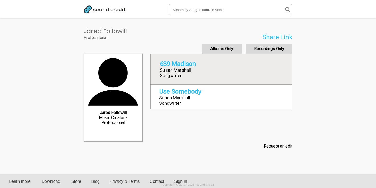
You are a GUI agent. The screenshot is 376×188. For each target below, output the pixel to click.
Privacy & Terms (125, 181)
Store (76, 181)
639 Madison (178, 64)
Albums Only (221, 48)
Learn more (20, 181)
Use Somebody (180, 91)
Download (51, 181)
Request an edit (278, 146)
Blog (95, 181)
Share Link (277, 37)
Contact (157, 181)
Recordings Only (269, 48)
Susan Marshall (175, 70)
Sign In (180, 181)
